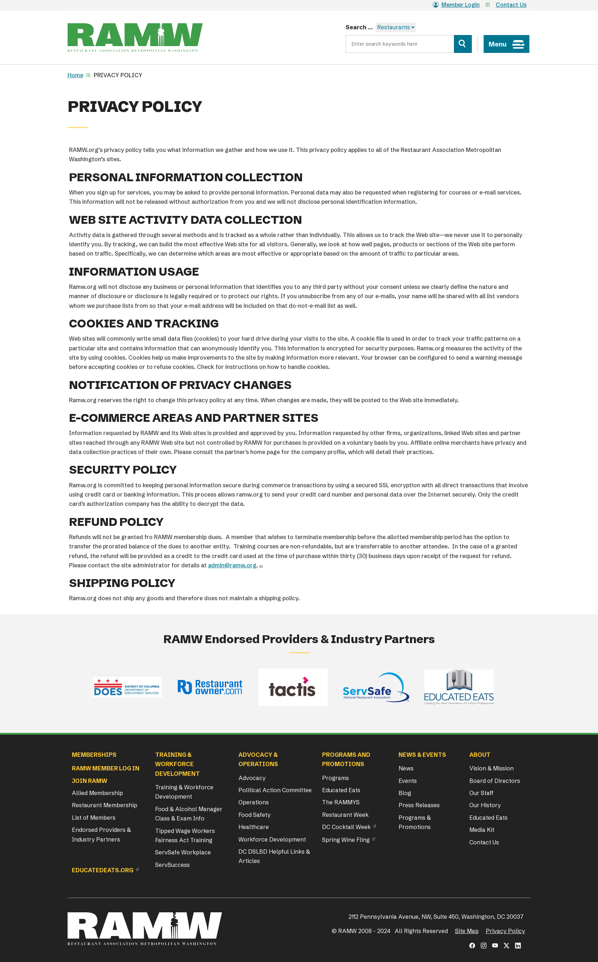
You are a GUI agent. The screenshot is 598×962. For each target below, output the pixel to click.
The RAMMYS (341, 802)
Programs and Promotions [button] (346, 759)
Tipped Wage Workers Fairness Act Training (185, 835)
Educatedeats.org (102, 870)
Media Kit (481, 829)
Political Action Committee (275, 790)
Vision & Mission (491, 768)
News (406, 768)
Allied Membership (97, 792)
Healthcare (253, 826)
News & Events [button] (422, 754)
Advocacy (252, 777)
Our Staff (481, 792)
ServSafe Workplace (183, 852)
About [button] (479, 754)
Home (75, 75)
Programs (335, 777)
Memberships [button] (94, 754)
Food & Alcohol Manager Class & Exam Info (188, 813)
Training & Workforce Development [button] (177, 764)
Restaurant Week (345, 814)
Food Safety (254, 814)
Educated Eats (341, 790)
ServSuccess (172, 864)
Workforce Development (272, 839)
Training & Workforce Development (184, 792)
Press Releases (419, 805)
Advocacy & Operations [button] (258, 759)
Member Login (456, 4)
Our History (485, 805)
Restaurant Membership (104, 805)
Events (408, 780)
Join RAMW (89, 780)
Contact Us (511, 4)
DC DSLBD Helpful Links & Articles (274, 856)
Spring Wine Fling (346, 839)
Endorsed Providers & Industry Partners (101, 834)
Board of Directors (494, 780)
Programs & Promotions (415, 822)
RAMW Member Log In (105, 768)
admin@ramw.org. (233, 565)
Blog (405, 792)
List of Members (93, 817)
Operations (253, 802)
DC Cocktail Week (346, 826)
